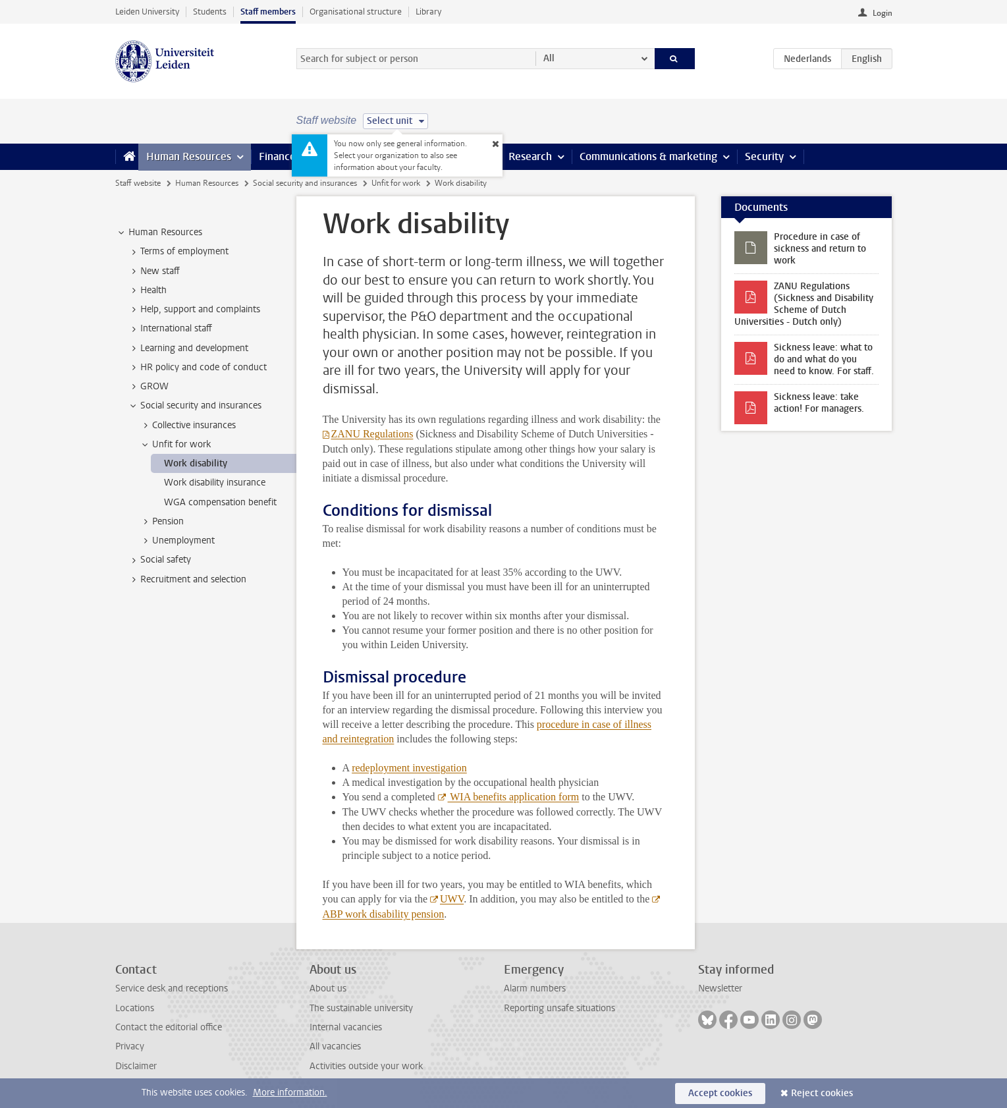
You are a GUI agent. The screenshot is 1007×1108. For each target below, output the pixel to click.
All (549, 58)
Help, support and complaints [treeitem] (194, 309)
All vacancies (335, 1046)
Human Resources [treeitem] (159, 232)
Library (428, 11)
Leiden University (147, 11)
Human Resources (188, 156)
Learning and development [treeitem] (188, 348)
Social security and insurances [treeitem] (194, 405)
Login (882, 13)
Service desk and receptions (171, 988)
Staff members (268, 11)
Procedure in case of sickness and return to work (820, 249)
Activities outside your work (366, 1066)
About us (328, 988)
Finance (277, 156)
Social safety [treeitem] (159, 560)
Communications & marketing (648, 156)
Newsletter (720, 988)
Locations (134, 1008)
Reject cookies (822, 1093)
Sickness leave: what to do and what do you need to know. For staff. (824, 359)
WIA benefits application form (514, 796)
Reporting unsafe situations (559, 1008)
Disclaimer (136, 1066)
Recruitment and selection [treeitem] (187, 579)
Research (530, 156)
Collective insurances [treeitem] (188, 425)
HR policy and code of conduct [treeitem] (197, 367)
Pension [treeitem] (162, 521)
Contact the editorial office (168, 1027)
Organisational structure (356, 11)
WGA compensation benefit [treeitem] (220, 502)
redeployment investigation (409, 767)
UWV (452, 898)
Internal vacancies (346, 1027)
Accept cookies (720, 1093)
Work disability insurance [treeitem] (214, 482)
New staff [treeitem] (154, 271)
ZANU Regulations (372, 433)
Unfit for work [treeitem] (175, 444)
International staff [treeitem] (170, 328)
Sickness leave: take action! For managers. (819, 403)
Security (764, 156)
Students (210, 11)
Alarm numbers (535, 988)
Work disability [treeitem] (195, 463)
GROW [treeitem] (148, 386)
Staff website (138, 183)
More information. (290, 1092)
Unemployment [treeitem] (177, 540)
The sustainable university (361, 1008)
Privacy (129, 1046)
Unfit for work (395, 183)
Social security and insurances (305, 183)
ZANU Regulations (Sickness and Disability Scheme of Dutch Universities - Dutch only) (803, 304)
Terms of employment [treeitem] (178, 251)
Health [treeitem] (147, 290)
